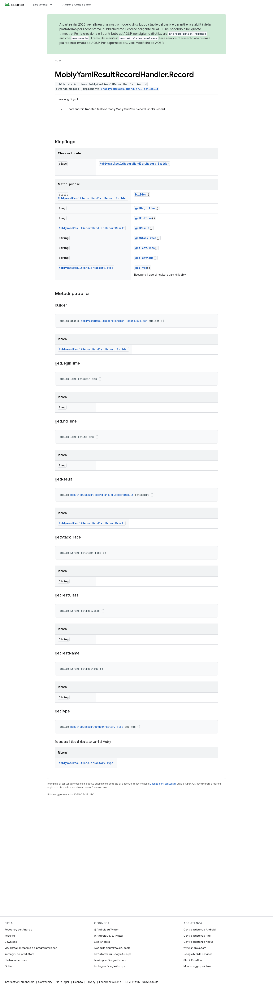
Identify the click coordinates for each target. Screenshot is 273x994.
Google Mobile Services (198, 954)
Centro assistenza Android (200, 929)
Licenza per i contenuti (163, 783)
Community (45, 982)
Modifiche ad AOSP (149, 43)
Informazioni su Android (19, 982)
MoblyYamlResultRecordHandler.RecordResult (92, 228)
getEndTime (143, 218)
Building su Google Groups (110, 960)
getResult (142, 228)
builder (140, 194)
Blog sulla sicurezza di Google (112, 948)
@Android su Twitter (106, 929)
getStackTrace (146, 238)
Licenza (78, 982)
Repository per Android (18, 929)
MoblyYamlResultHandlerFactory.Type (86, 268)
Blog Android (102, 941)
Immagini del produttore (19, 954)
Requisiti (10, 935)
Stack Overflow (193, 960)
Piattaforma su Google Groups (112, 954)
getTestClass (145, 248)
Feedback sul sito (110, 982)
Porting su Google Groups (109, 966)
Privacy (91, 982)
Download (11, 941)
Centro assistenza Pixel (197, 935)
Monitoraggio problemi (197, 966)
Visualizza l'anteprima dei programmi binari (31, 948)
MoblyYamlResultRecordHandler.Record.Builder (134, 163)
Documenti (40, 4)
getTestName (144, 258)
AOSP (58, 60)
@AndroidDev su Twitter (108, 935)
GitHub (9, 966)
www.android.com (195, 948)
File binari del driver (16, 960)
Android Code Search (77, 4)
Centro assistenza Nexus (198, 941)
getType (141, 268)
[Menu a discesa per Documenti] (53, 4)
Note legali (62, 982)
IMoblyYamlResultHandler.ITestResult (129, 89)
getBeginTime (145, 208)
